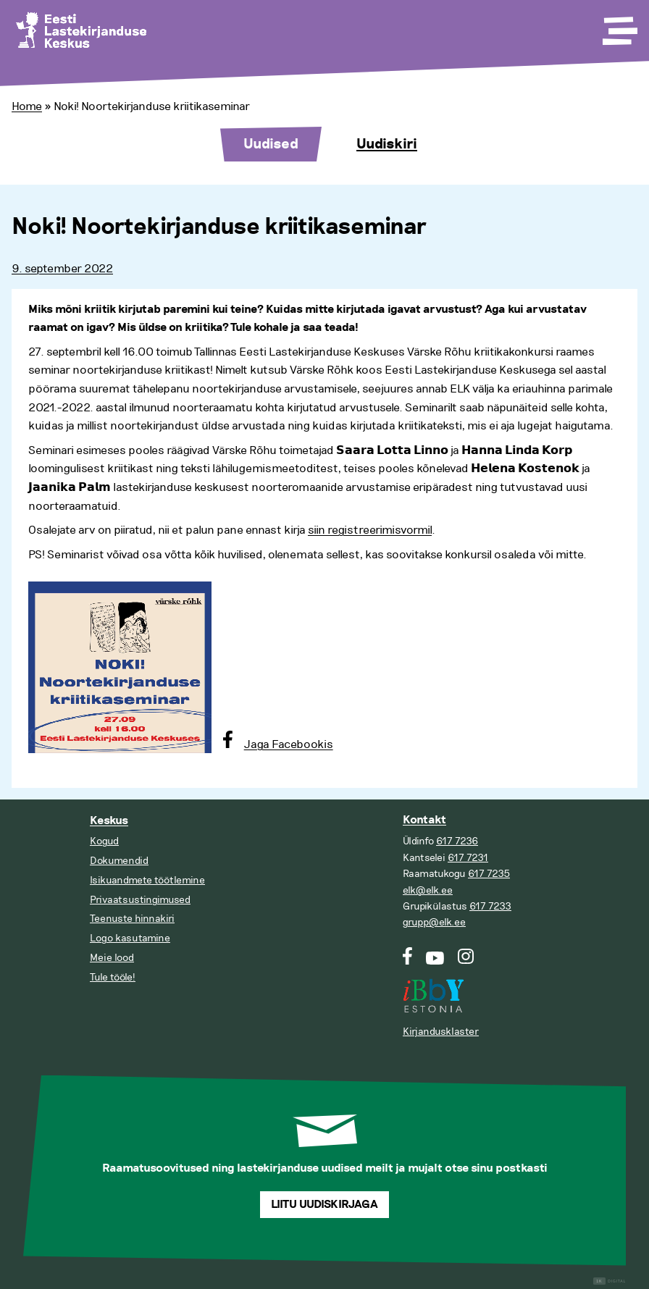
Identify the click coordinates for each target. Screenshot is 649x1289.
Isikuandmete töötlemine (147, 880)
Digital (609, 1281)
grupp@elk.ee (434, 922)
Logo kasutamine (130, 938)
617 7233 (490, 906)
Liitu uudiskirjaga (324, 1204)
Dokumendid (119, 861)
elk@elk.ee (428, 890)
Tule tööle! (112, 977)
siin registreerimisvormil (370, 530)
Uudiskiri (386, 144)
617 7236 (457, 841)
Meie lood (112, 958)
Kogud (104, 841)
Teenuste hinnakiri (132, 918)
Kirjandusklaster (441, 1031)
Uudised (270, 144)
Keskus (109, 820)
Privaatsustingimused (140, 900)
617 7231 (468, 858)
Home (27, 106)
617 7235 (489, 874)
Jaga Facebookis (288, 744)
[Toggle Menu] (618, 26)
